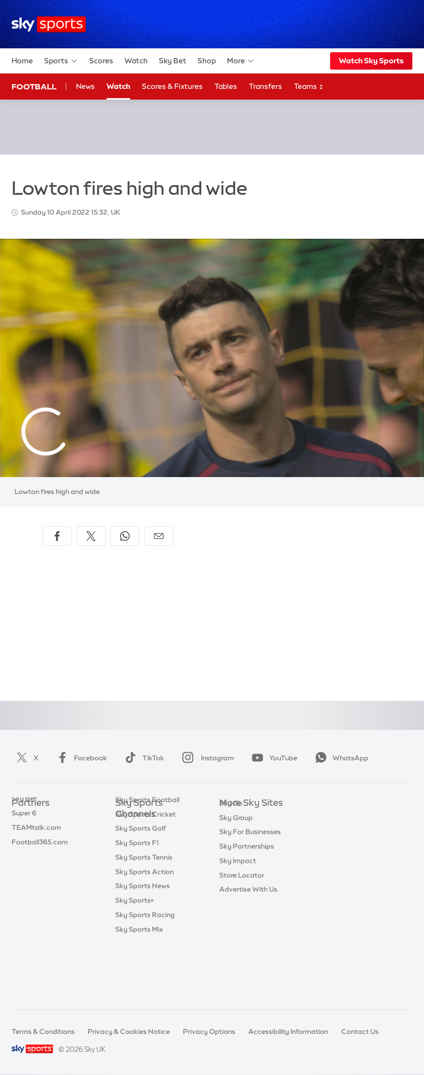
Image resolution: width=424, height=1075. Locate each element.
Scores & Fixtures (172, 86)
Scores (101, 60)
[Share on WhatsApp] (124, 536)
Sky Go (230, 846)
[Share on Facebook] (57, 536)
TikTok (142, 758)
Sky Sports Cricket (145, 872)
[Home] (49, 24)
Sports (61, 61)
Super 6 (24, 832)
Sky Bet (172, 60)
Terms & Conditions (43, 1031)
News (85, 86)
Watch (136, 60)
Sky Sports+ (134, 958)
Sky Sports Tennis (143, 915)
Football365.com (40, 861)
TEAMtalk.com (36, 846)
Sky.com (233, 817)
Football (34, 86)
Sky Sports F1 (137, 901)
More (241, 61)
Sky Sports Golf (140, 886)
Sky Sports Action (144, 930)
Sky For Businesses (250, 875)
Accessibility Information (288, 1031)
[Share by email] (158, 536)
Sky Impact (237, 904)
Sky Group (236, 861)
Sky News (235, 832)
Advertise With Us (248, 933)
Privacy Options (209, 1031)
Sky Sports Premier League (158, 843)
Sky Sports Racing (145, 973)
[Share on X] (91, 536)
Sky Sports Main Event (151, 829)
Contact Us (360, 1031)
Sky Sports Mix (139, 987)
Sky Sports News (142, 944)
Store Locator (241, 918)
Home (22, 60)
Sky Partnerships (246, 889)
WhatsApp (339, 758)
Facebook (80, 758)
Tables (225, 86)
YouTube (272, 758)
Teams (309, 87)
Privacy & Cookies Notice (129, 1031)
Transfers (265, 86)
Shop (206, 60)
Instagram (206, 758)
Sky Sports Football (147, 858)
